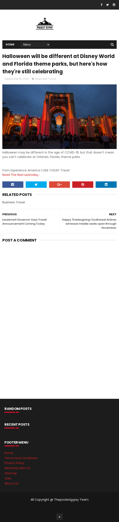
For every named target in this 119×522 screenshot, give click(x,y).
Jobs (7, 478)
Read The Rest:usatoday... (21, 175)
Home (10, 44)
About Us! (11, 483)
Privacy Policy (14, 463)
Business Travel (46, 79)
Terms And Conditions (20, 458)
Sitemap (10, 473)
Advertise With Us (17, 468)
